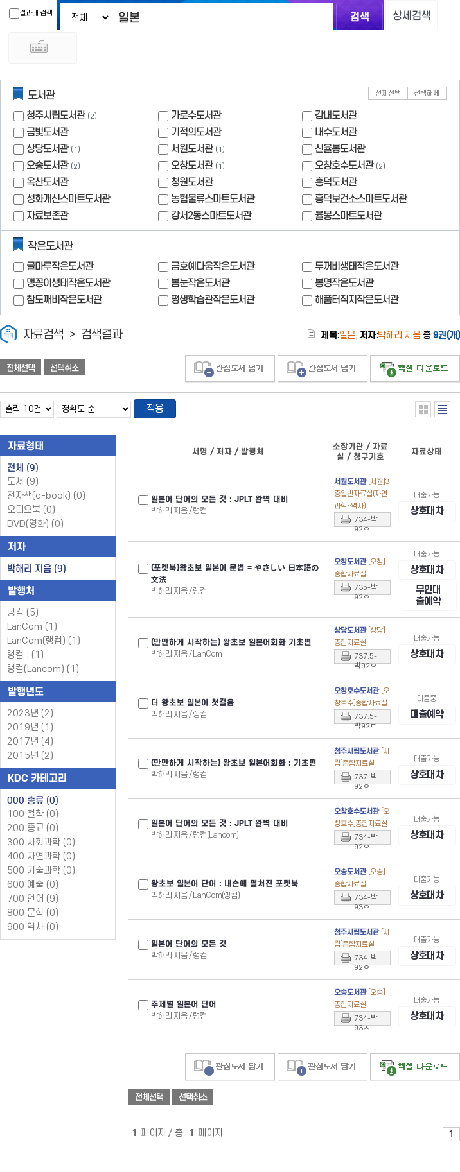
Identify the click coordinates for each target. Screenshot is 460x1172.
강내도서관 (336, 118)
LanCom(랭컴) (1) (43, 645)
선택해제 (426, 96)
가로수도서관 (196, 118)
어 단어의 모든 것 (189, 962)
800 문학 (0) (32, 917)
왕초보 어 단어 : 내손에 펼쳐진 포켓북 (225, 902)
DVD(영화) (35, 528)
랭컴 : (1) (25, 659)
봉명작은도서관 (344, 286)
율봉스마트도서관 (348, 218)
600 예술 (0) (32, 889)
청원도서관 (192, 185)
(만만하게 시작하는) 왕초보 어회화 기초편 (231, 660)
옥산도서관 (47, 185)
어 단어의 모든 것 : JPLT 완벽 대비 (219, 504)
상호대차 (426, 515)
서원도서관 (192, 152)
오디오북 (31, 514)
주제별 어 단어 (184, 1022)
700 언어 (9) (32, 903)
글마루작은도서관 (59, 269)
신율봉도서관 (340, 152)
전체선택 (388, 96)
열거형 (423, 412)
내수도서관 (336, 135)
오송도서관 (47, 168)
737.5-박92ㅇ (365, 676)
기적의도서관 (196, 135)
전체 (23, 472)
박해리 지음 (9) (36, 573)
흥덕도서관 (336, 185)
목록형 (442, 412)
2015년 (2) (30, 760)
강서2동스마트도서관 (211, 218)
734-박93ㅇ (366, 917)
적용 (156, 412)
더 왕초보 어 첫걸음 (192, 721)
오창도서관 (192, 168)
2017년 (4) (30, 746)
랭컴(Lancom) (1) (43, 673)
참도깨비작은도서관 (64, 303)
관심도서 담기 (230, 372)
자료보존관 (47, 218)
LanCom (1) (32, 631)
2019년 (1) (30, 732)
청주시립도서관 (55, 118)
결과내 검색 (22, 13)
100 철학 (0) (32, 818)
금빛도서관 (47, 135)
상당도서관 (47, 152)
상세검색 (405, 16)
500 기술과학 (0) (41, 875)
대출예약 (426, 732)
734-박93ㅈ (366, 1038)
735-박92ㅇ (366, 601)
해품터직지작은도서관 (356, 303)
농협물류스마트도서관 (212, 202)
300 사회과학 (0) (41, 846)
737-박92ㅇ (366, 796)
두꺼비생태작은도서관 (356, 269)
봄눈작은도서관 (200, 286)
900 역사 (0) (32, 931)
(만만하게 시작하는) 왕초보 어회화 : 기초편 (234, 781)
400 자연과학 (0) (41, 861)
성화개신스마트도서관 (68, 202)
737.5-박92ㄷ (365, 736)
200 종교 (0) (32, 832)
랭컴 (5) (23, 617)
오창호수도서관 (344, 168)
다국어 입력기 (393, 50)
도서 (23, 486)
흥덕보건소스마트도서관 (361, 202)
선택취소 (64, 371)
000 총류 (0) (32, 805)
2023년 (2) (30, 717)
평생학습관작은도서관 (212, 303)
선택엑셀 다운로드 (415, 372)
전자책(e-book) (46, 500)
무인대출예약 (428, 612)
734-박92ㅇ (366, 525)
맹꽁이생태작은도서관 (68, 286)
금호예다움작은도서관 (212, 269)
